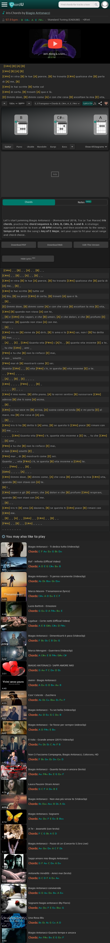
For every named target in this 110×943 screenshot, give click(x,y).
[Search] (96, 4)
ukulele (30, 146)
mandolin (42, 146)
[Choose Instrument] (72, 146)
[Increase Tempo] (29, 103)
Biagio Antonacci (38, 13)
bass (64, 146)
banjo (53, 146)
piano (19, 146)
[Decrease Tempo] (4, 103)
